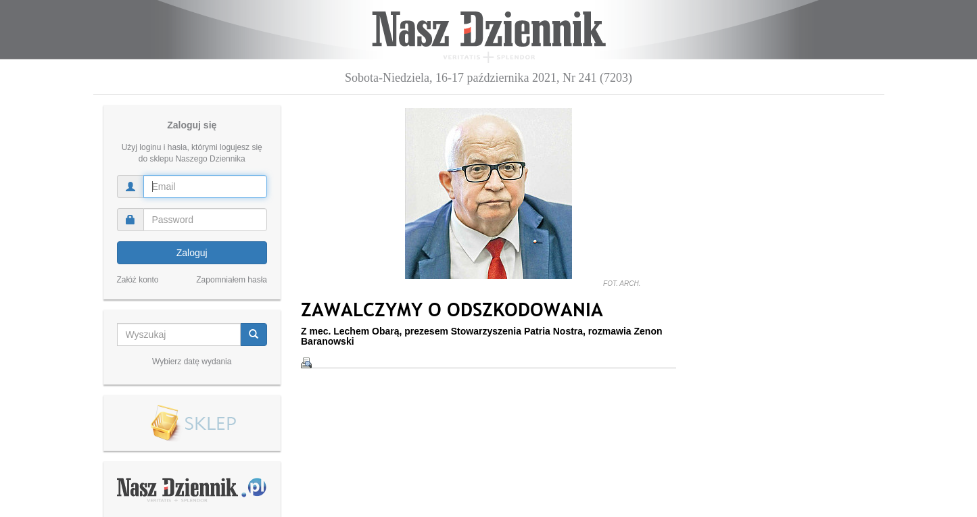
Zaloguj (192, 252)
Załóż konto (138, 280)
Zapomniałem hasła (231, 280)
